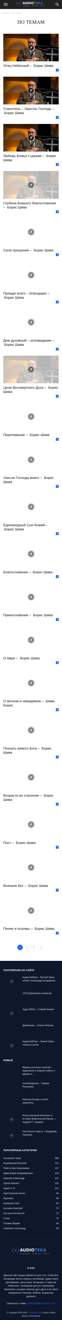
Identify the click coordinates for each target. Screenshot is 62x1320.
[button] (5, 4)
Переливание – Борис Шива (26, 435)
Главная (5, 13)
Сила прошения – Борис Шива (28, 250)
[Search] (57, 4)
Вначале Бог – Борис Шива (25, 886)
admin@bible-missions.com (41, 1303)
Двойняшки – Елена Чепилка (38, 1025)
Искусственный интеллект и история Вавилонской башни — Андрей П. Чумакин (39, 1118)
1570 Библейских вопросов (37, 993)
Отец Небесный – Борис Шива (28, 65)
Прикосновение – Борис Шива (28, 615)
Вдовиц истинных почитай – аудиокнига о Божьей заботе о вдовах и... (38, 1070)
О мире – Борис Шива (21, 658)
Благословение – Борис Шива (27, 572)
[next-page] (40, 947)
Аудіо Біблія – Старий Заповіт (38, 1009)
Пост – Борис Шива (19, 843)
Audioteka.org (35, 1312)
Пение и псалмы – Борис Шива (28, 928)
